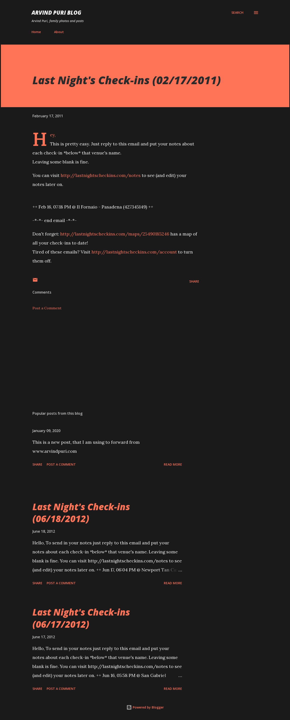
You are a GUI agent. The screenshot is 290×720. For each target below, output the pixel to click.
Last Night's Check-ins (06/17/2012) (81, 618)
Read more (173, 464)
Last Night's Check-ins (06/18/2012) (81, 512)
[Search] (237, 12)
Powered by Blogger (145, 707)
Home (36, 32)
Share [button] (194, 281)
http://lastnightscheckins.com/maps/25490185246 (114, 234)
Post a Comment (47, 308)
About (59, 32)
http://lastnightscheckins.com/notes (101, 175)
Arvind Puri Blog (56, 12)
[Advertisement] (108, 354)
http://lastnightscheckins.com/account (134, 252)
